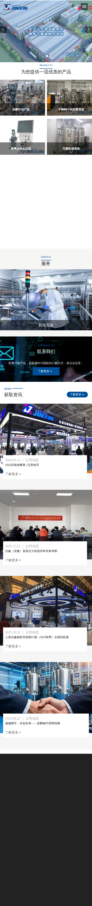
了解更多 (45, 371)
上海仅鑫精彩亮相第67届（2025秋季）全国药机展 (37, 637)
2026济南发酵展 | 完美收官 (22, 464)
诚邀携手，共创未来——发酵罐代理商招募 (32, 723)
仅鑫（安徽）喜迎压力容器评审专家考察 (31, 551)
